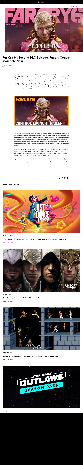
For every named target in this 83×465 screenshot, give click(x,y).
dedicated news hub (27, 163)
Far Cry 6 (55, 75)
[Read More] (8, 243)
